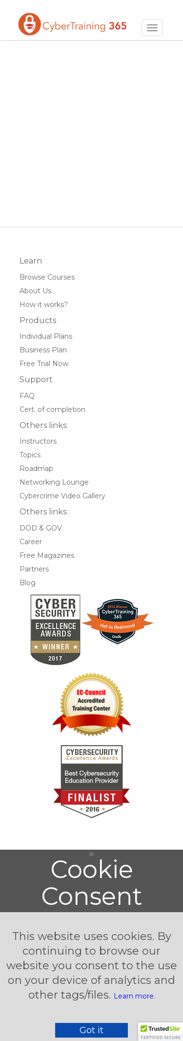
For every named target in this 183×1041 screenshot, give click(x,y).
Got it (91, 1030)
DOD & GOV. (41, 528)
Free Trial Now (44, 363)
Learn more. (134, 996)
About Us (35, 290)
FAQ (27, 395)
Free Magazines (47, 555)
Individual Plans (46, 336)
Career (31, 541)
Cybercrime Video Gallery (62, 495)
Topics (30, 454)
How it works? (44, 304)
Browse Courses (47, 277)
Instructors (38, 441)
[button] (160, 1031)
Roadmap (36, 468)
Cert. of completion (52, 409)
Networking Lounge (54, 482)
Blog (28, 582)
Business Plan (43, 350)
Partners (34, 569)
